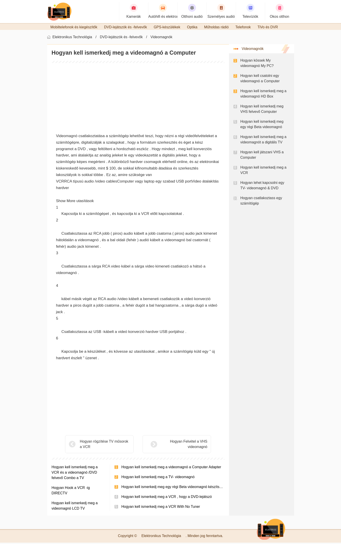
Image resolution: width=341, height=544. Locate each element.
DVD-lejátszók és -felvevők (121, 38)
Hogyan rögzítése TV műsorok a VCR (104, 445)
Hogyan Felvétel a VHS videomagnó (177, 445)
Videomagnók (161, 38)
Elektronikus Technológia (72, 38)
